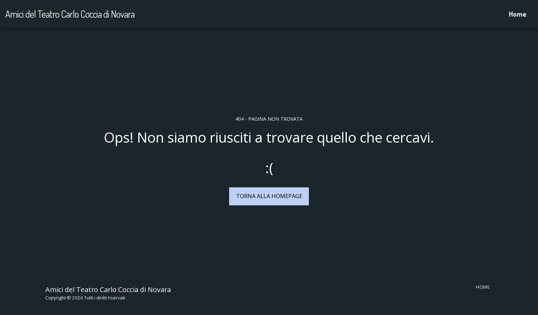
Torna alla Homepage (269, 196)
